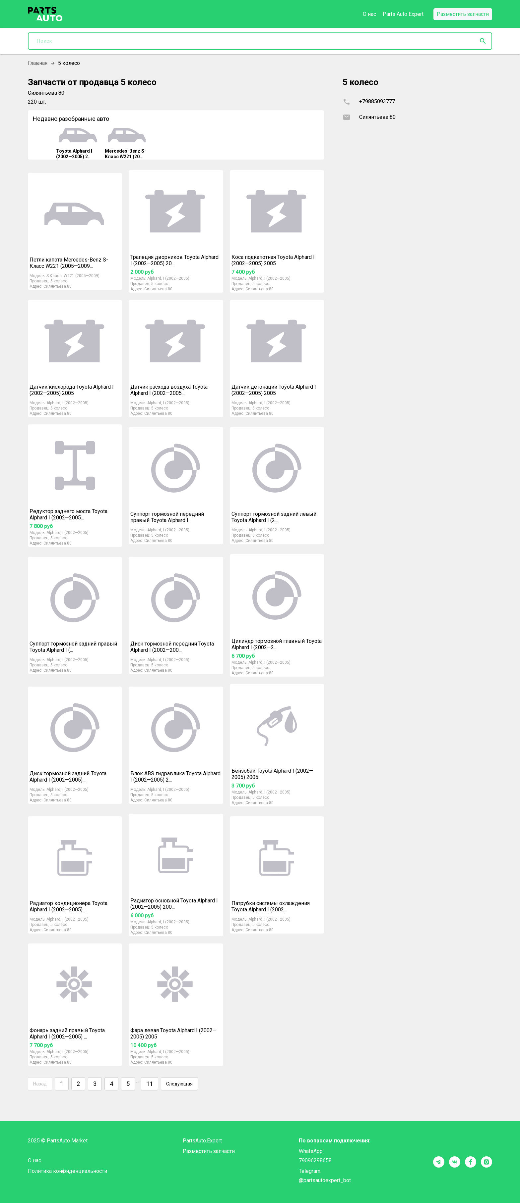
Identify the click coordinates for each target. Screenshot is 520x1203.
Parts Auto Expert (403, 14)
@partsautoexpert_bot (325, 1180)
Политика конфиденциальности (67, 1171)
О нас (369, 14)
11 (149, 1084)
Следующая (179, 1084)
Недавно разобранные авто (71, 118)
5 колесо (58, 281)
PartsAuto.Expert (202, 1140)
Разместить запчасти (209, 1151)
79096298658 (315, 1160)
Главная (37, 63)
